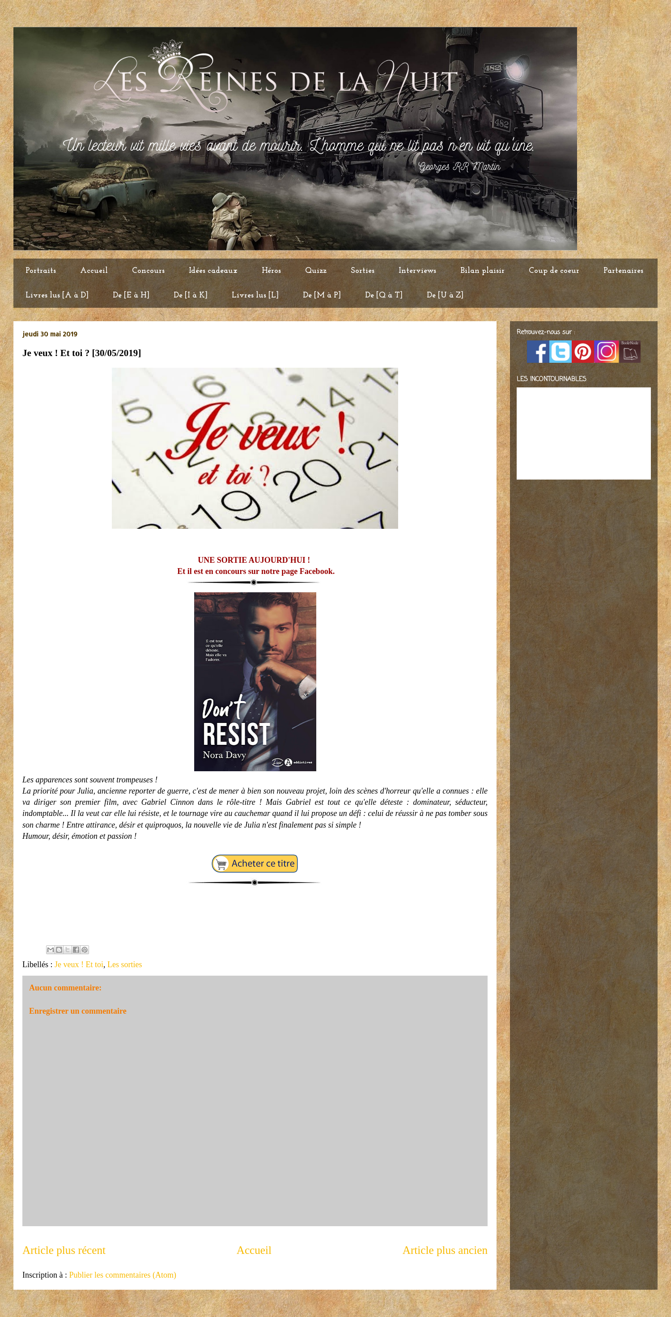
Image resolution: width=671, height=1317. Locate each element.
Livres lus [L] (255, 295)
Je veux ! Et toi (79, 964)
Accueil (94, 271)
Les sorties (124, 964)
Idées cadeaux (213, 271)
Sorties (362, 271)
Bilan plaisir (482, 271)
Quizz (316, 271)
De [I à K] (191, 295)
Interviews (417, 271)
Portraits (40, 271)
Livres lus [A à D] (57, 295)
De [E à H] (131, 295)
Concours (148, 271)
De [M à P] (322, 295)
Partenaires (623, 271)
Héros (271, 271)
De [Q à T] (384, 295)
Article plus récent (64, 1250)
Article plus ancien (445, 1250)
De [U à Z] (445, 295)
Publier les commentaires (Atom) (122, 1274)
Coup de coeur (554, 271)
